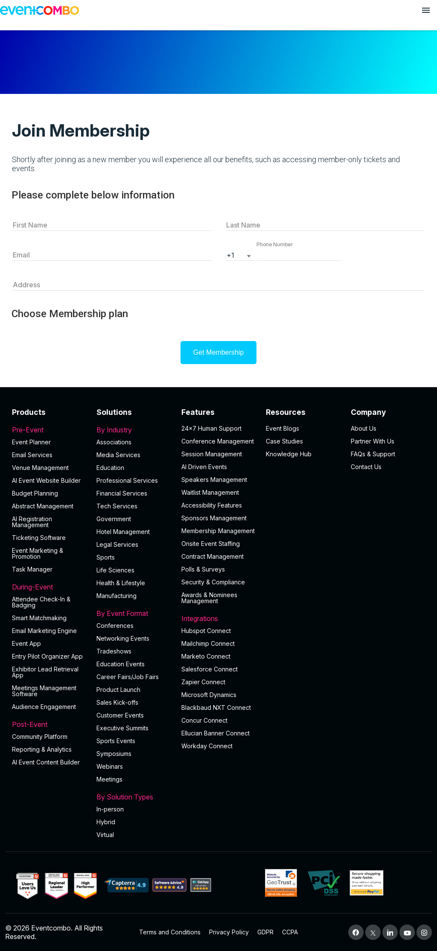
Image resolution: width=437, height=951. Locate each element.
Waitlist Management (210, 492)
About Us (363, 428)
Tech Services (116, 506)
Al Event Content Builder (46, 762)
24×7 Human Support (211, 428)
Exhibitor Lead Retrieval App (45, 672)
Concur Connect (204, 720)
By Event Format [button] (133, 613)
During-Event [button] (49, 587)
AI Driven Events (204, 466)
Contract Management (212, 556)
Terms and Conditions (170, 932)
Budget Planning (35, 493)
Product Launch (118, 689)
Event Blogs (282, 428)
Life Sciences (115, 570)
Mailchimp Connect (208, 643)
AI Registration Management (32, 521)
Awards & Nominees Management (209, 597)
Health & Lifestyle (120, 582)
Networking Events (122, 638)
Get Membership (218, 352)
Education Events (120, 664)
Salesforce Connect (209, 669)
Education (110, 467)
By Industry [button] (133, 430)
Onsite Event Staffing (210, 543)
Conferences (115, 625)
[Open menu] (425, 10)
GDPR (265, 932)
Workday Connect (207, 746)
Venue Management (40, 467)
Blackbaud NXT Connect (216, 707)
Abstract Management (42, 506)
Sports (105, 557)
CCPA (290, 932)
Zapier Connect (203, 682)
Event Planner (31, 442)
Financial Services (121, 493)
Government (113, 518)
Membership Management (218, 530)
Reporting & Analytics (42, 749)
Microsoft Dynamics (208, 694)
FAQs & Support (373, 454)
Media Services (118, 454)
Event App (26, 643)
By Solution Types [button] (133, 797)
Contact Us (366, 466)
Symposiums (113, 753)
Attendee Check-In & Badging (41, 602)
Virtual (105, 834)
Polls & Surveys (203, 569)
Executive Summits (122, 728)
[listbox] (240, 254)
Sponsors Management (214, 518)
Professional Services (127, 480)
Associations (113, 442)
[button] (299, 254)
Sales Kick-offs (117, 702)
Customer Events (120, 715)
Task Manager (32, 569)
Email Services (32, 454)
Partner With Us (372, 441)
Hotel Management (123, 531)
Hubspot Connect (206, 630)
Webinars (109, 766)
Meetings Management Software (44, 690)
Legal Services (117, 544)
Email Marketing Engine (44, 630)
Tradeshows (113, 651)
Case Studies (284, 441)
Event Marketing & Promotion (37, 553)
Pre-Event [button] (49, 430)
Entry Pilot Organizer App (47, 656)
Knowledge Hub (289, 454)
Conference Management (217, 441)
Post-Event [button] (49, 724)
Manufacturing (116, 595)
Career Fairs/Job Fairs (127, 676)
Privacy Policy (229, 932)
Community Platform (39, 736)
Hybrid (105, 822)
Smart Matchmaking (39, 617)
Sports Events (115, 740)
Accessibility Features (211, 505)
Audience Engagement (44, 706)
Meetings (109, 779)
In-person (110, 809)
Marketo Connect (205, 656)
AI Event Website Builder (46, 480)
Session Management (211, 454)
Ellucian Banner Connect (215, 733)
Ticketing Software (39, 537)
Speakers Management (214, 479)
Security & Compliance (213, 582)
